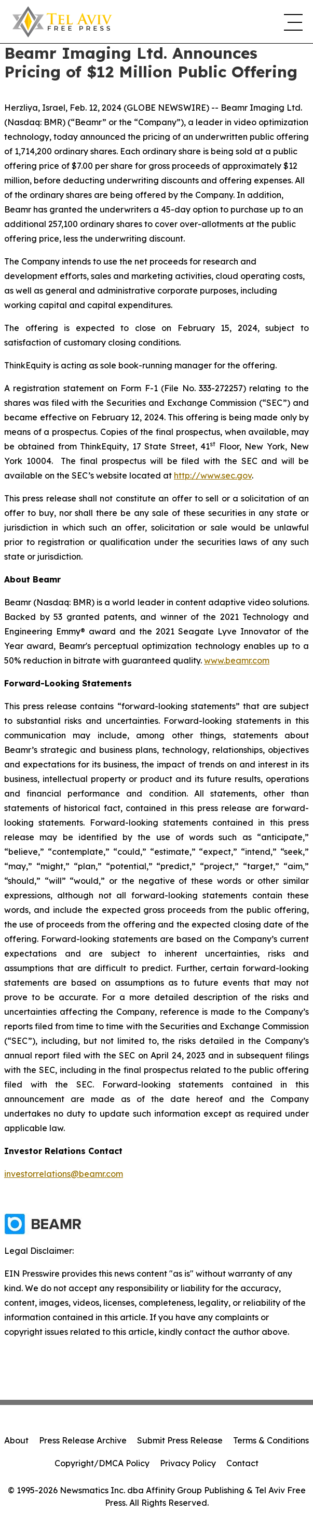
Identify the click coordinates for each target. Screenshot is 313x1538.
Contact (242, 1463)
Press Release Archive (83, 1440)
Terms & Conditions (271, 1440)
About (16, 1440)
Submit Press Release (180, 1440)
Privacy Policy (188, 1463)
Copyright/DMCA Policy (102, 1463)
